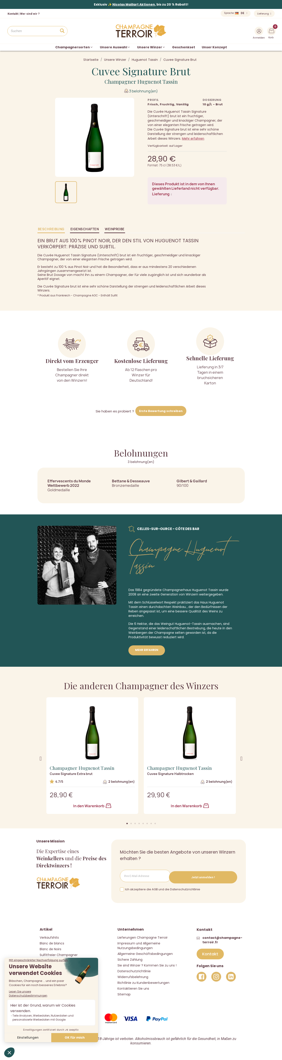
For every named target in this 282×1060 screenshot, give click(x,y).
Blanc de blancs (52, 942)
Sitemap (124, 993)
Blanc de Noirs (50, 947)
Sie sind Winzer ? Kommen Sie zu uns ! (147, 964)
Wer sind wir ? (30, 13)
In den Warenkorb (92, 805)
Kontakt (13, 13)
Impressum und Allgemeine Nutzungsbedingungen (138, 944)
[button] (127, 823)
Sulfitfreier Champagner (59, 953)
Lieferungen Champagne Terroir (142, 936)
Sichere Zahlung (129, 958)
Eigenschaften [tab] (84, 229)
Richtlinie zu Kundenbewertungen (143, 981)
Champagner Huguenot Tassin (141, 81)
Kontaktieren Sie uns (133, 987)
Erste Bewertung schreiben (161, 411)
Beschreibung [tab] (51, 229)
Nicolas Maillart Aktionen (133, 4)
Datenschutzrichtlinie (134, 969)
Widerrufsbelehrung (132, 975)
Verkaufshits (49, 936)
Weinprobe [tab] (115, 229)
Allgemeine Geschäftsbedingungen (145, 952)
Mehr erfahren (193, 138)
